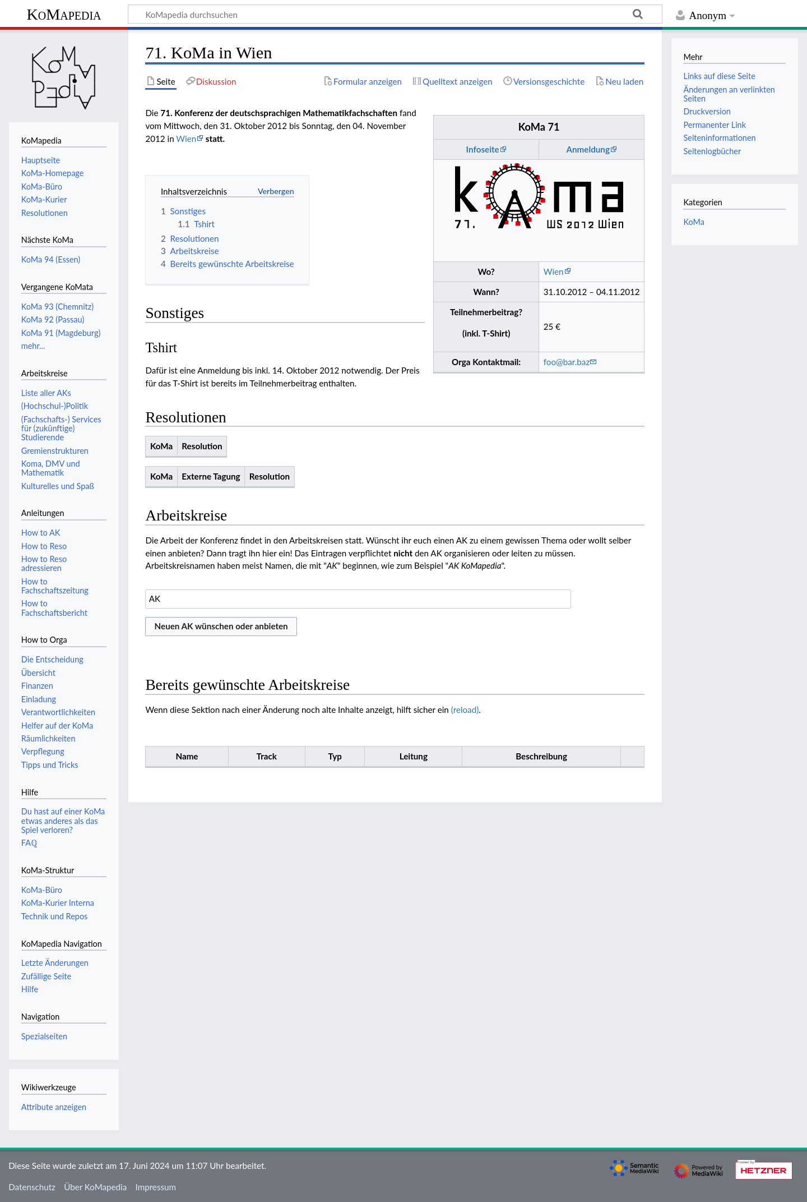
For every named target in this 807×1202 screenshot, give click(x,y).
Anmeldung (587, 149)
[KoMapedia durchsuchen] (395, 14)
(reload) (465, 709)
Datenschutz (31, 1187)
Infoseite (482, 149)
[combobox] (358, 599)
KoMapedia (63, 14)
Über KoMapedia (95, 1187)
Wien (554, 271)
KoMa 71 (539, 127)
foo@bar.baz (567, 362)
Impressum (156, 1187)
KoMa (693, 222)
